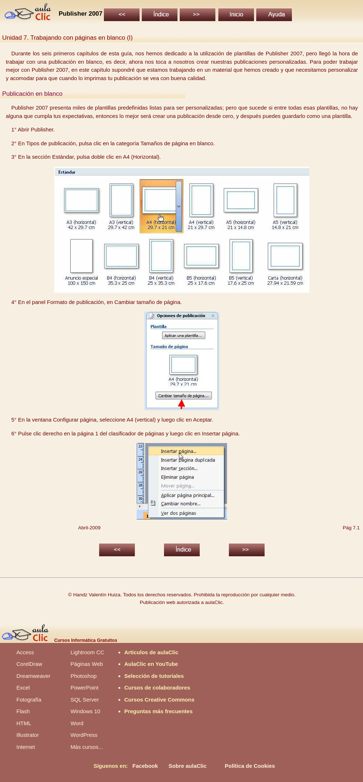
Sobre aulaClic (188, 766)
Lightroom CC (87, 652)
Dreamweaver (33, 676)
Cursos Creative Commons (159, 699)
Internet (25, 747)
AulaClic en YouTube (151, 664)
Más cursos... (86, 747)
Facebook (145, 766)
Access (25, 652)
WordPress (83, 735)
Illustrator (27, 735)
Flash (23, 711)
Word (76, 723)
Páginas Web (86, 664)
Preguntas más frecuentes (158, 711)
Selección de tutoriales (154, 676)
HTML (23, 723)
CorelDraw (29, 664)
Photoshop (83, 676)
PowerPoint (84, 687)
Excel (23, 687)
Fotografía (28, 699)
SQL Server (84, 699)
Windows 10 (85, 711)
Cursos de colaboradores (157, 687)
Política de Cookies (250, 766)
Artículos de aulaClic (151, 652)
